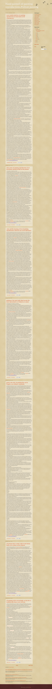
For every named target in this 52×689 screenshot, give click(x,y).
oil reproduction (8, 409)
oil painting (16, 175)
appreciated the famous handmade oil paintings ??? (12, 674)
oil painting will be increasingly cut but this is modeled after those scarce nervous (18, 601)
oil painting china (22, 588)
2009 (36, 40)
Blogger (30, 687)
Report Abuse (36, 44)
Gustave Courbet (12, 647)
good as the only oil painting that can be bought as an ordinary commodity (17, 383)
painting (12, 373)
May (36, 35)
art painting (26, 373)
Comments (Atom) (11, 667)
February (37, 39)
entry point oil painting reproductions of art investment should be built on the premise (18, 168)
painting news (12, 221)
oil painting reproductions (17, 118)
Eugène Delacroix (10, 617)
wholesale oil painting (20, 653)
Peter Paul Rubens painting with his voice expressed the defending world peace (16, 680)
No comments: (15, 162)
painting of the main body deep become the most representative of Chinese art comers (18, 301)
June (36, 34)
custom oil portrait (36, 16)
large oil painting (36, 20)
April (36, 36)
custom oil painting (9, 159)
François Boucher (12, 630)
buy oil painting (15, 201)
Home (17, 665)
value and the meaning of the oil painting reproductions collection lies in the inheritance (18, 229)
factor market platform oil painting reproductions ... (40, 31)
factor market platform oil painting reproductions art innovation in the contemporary (15, 16)
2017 (36, 28)
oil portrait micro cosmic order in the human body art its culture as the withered (18, 544)
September (37, 29)
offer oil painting (36, 24)
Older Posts (30, 665)
